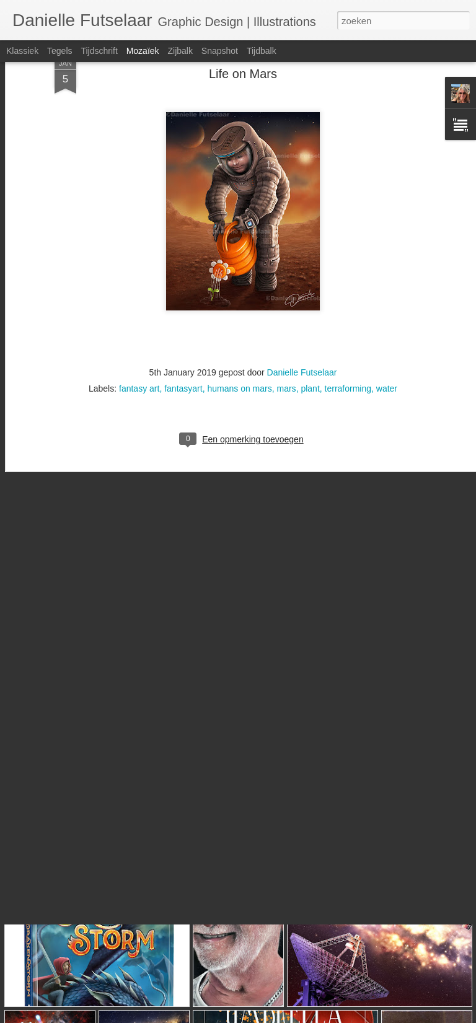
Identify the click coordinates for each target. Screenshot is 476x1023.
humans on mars (239, 335)
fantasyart (183, 335)
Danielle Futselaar (302, 319)
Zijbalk (179, 51)
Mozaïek (142, 51)
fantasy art (139, 335)
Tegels (59, 51)
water (386, 335)
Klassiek (22, 51)
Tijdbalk (261, 51)
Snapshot (219, 51)
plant (310, 335)
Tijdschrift (99, 51)
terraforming (348, 335)
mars (286, 335)
